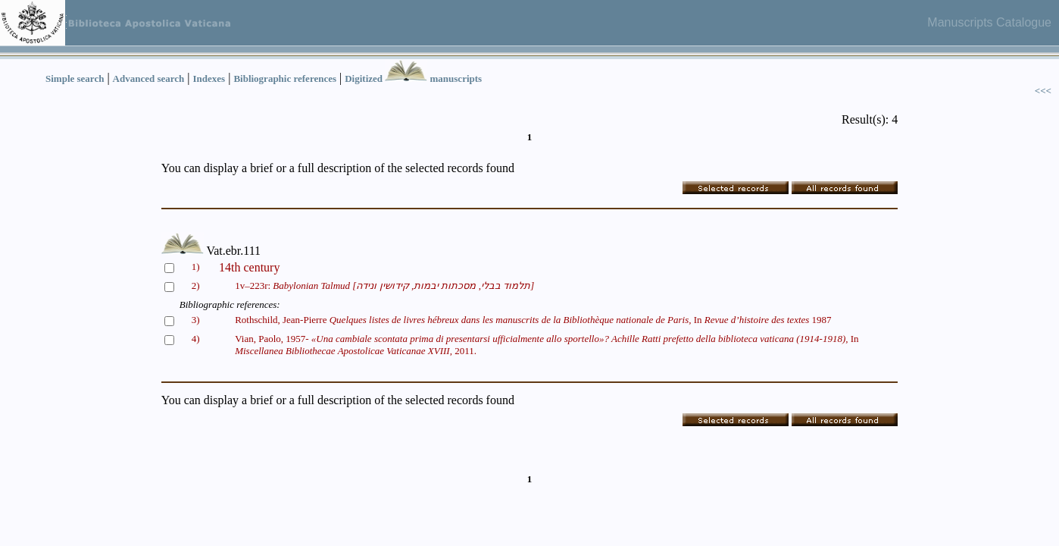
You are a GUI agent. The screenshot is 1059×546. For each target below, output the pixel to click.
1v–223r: (384, 285)
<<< (1043, 90)
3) (196, 319)
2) (196, 285)
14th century (249, 267)
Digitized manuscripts (413, 78)
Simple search (74, 78)
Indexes (209, 78)
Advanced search (149, 78)
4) (196, 338)
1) (196, 266)
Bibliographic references (284, 78)
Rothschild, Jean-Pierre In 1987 (533, 319)
